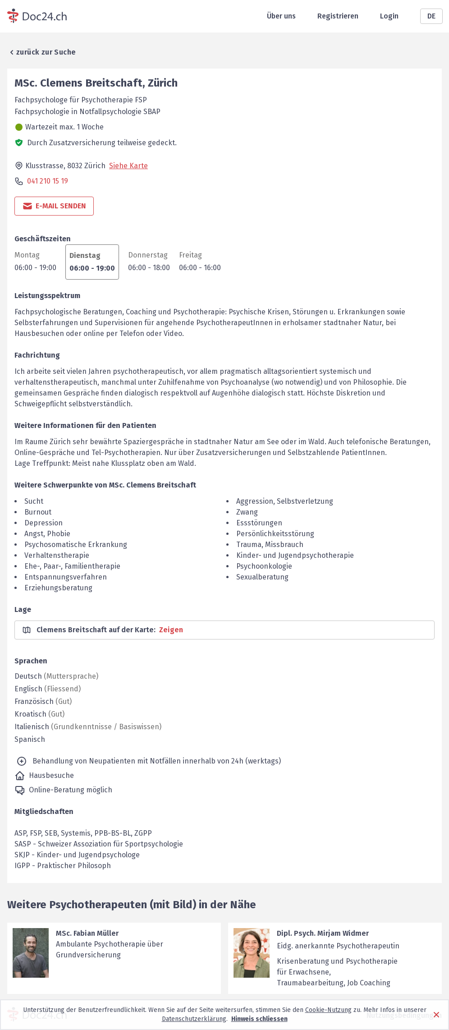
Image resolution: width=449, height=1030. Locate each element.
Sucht (33, 501)
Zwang (247, 512)
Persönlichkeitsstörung (275, 533)
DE (431, 16)
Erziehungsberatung (58, 588)
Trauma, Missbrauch (269, 544)
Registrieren (337, 16)
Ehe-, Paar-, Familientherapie (72, 566)
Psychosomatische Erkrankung (75, 544)
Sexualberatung (262, 577)
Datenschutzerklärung (194, 1019)
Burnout (37, 512)
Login (389, 16)
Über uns (281, 16)
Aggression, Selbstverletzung (284, 501)
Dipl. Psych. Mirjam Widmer (323, 933)
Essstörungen (259, 523)
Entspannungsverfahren (65, 577)
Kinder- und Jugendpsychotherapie (295, 555)
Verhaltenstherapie (56, 555)
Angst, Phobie (47, 533)
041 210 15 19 (47, 181)
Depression (43, 523)
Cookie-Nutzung (328, 1010)
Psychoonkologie (264, 566)
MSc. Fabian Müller (87, 933)
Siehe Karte (128, 165)
